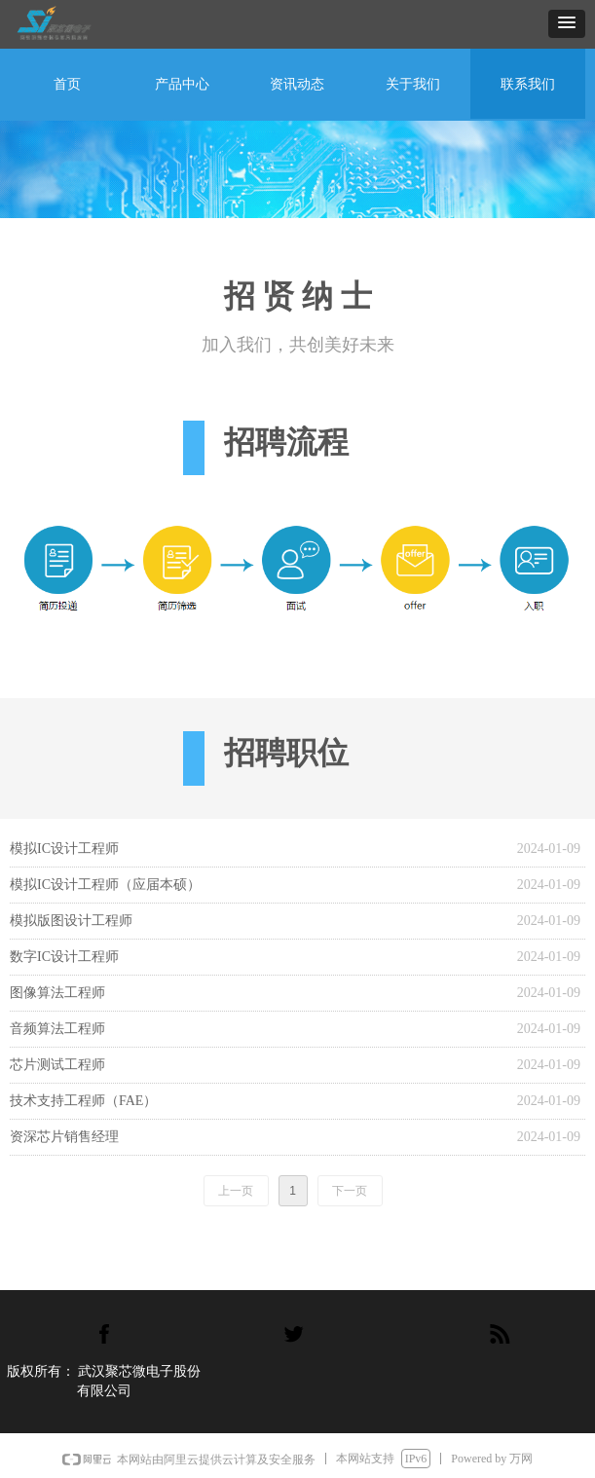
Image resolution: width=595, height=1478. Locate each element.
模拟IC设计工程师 (64, 848)
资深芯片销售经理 (64, 1136)
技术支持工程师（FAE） (83, 1100)
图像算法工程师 (57, 992)
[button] (566, 24)
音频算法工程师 (57, 1028)
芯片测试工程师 (57, 1064)
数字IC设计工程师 (64, 956)
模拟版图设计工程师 (71, 920)
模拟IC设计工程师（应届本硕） (105, 884)
